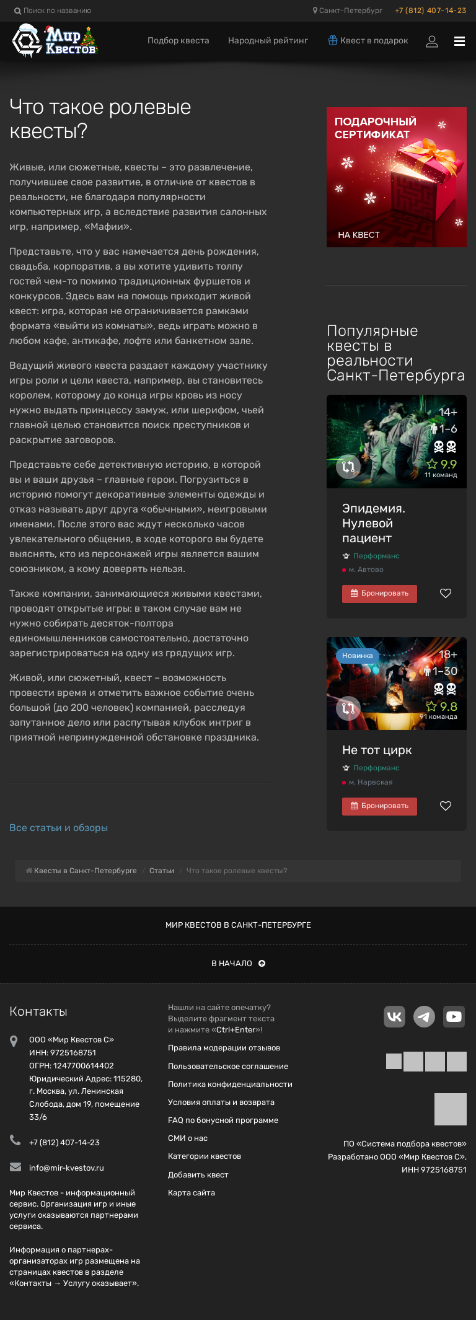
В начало (238, 963)
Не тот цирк (377, 749)
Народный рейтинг (268, 40)
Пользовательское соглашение (228, 1066)
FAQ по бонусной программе (223, 1120)
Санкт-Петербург (347, 10)
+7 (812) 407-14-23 (431, 10)
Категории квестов (204, 1156)
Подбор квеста (178, 40)
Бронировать (379, 593)
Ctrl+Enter (235, 1029)
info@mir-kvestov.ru (66, 1168)
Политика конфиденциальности (230, 1084)
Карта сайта (191, 1192)
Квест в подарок (367, 40)
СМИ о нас (188, 1138)
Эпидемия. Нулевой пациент (373, 523)
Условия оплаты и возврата (221, 1102)
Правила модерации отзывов (224, 1047)
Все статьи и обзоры (58, 828)
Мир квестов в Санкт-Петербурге (238, 925)
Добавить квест (198, 1174)
